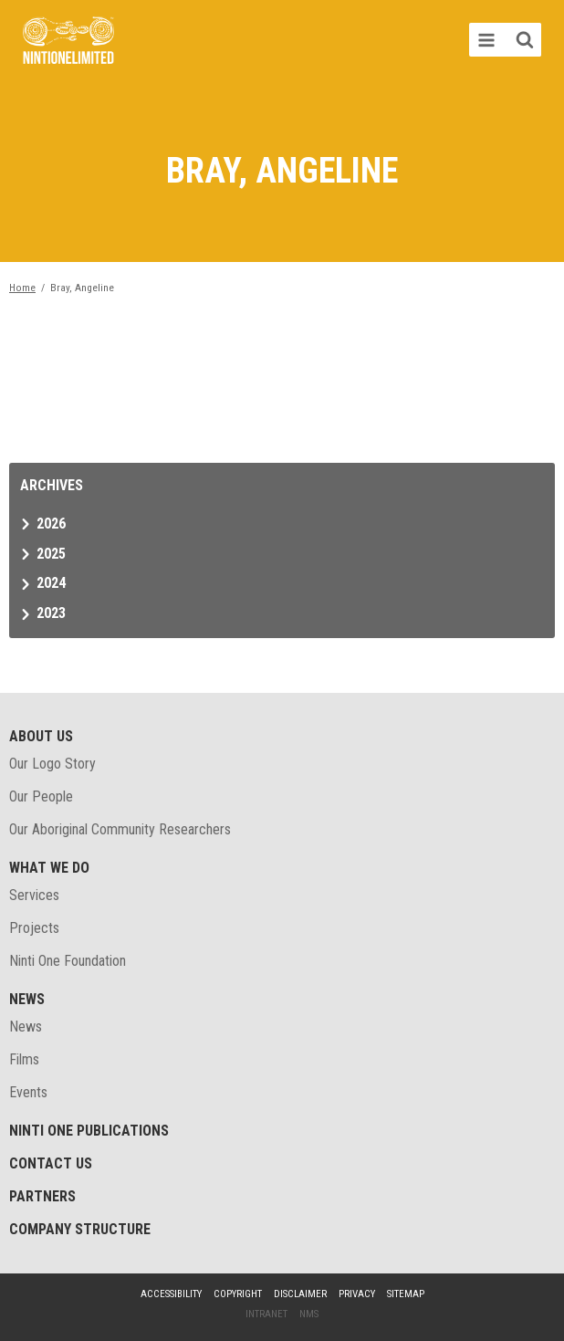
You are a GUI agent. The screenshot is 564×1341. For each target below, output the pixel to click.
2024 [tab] (51, 583)
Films (24, 1059)
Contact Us (50, 1163)
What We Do (49, 867)
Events (28, 1092)
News (27, 999)
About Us (41, 736)
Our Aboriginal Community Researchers (120, 829)
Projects (34, 928)
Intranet (266, 1314)
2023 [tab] (51, 613)
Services (34, 895)
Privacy (357, 1294)
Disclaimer (300, 1294)
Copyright (238, 1294)
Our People (41, 796)
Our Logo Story (52, 763)
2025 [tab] (51, 553)
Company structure (80, 1229)
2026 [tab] (51, 523)
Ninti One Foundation (67, 960)
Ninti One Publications (89, 1130)
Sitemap (405, 1294)
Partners (42, 1196)
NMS (309, 1314)
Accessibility (171, 1294)
